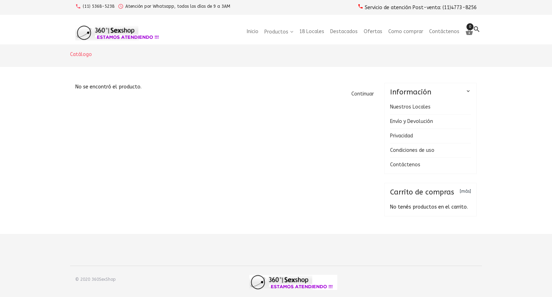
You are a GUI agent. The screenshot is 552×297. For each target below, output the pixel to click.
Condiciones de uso (412, 150)
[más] (465, 191)
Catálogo (81, 54)
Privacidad (401, 136)
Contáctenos (405, 165)
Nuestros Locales (410, 107)
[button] (362, 94)
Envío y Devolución (411, 121)
